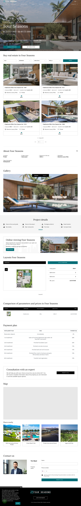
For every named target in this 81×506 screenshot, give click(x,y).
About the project (24, 4)
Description (41, 4)
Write (21, 97)
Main (6, 4)
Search (70, 60)
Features (49, 4)
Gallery (33, 4)
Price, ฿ (50, 60)
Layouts (65, 4)
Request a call (65, 372)
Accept (17, 503)
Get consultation (31, 47)
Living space (36, 60)
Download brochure (12, 47)
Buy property (14, 4)
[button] (72, 210)
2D (6, 269)
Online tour (57, 4)
